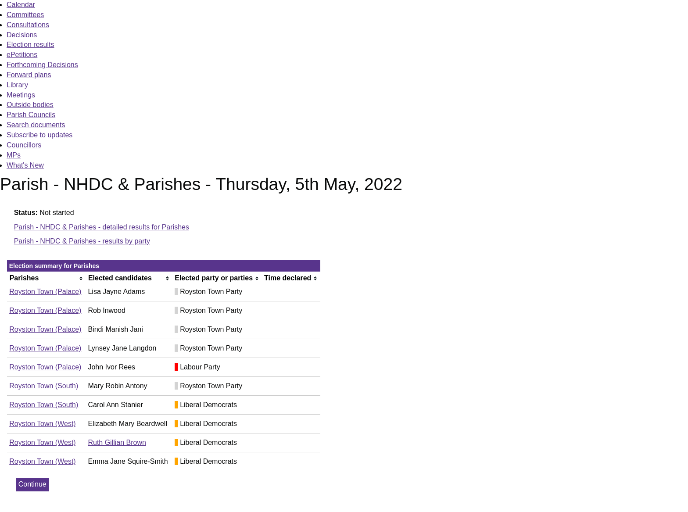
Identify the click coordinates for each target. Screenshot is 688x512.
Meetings (21, 95)
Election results (30, 44)
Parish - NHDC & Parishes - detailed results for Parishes (101, 227)
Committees (25, 14)
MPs (14, 155)
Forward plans (29, 75)
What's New (25, 165)
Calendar (21, 4)
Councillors (24, 145)
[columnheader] (46, 278)
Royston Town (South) (43, 386)
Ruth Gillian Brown (117, 442)
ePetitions (22, 54)
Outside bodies (30, 104)
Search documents (36, 125)
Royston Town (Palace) (45, 291)
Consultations (28, 25)
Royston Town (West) (42, 423)
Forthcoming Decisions (42, 64)
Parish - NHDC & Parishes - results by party (82, 241)
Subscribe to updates (39, 135)
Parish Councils (31, 114)
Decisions (22, 35)
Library (17, 85)
